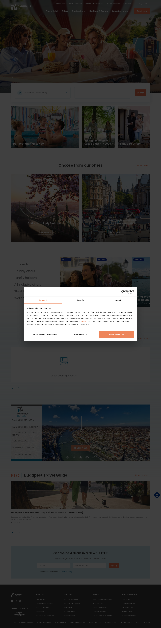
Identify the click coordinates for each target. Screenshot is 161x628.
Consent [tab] (43, 300)
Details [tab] (80, 300)
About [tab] (118, 300)
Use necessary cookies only (44, 334)
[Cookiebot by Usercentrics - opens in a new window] (123, 292)
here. (85, 321)
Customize (80, 334)
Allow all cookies (116, 334)
